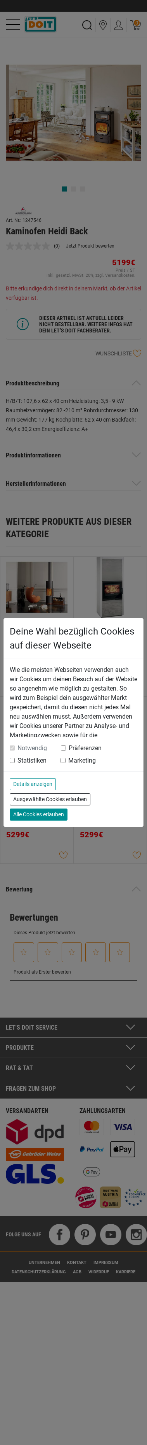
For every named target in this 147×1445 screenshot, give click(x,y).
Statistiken (32, 760)
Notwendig (32, 748)
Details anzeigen (32, 784)
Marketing (82, 760)
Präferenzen (85, 748)
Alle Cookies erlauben (38, 814)
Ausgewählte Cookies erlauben (50, 799)
